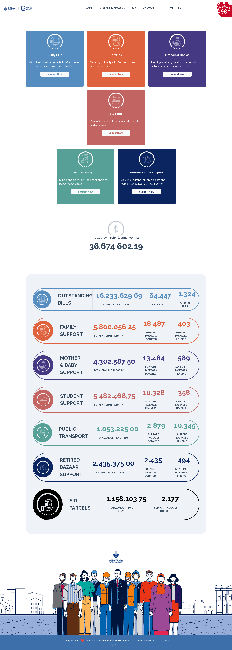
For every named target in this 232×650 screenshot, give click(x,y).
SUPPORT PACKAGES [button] (111, 8)
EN (179, 8)
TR (171, 8)
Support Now (54, 74)
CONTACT (148, 8)
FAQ (134, 8)
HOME (89, 8)
